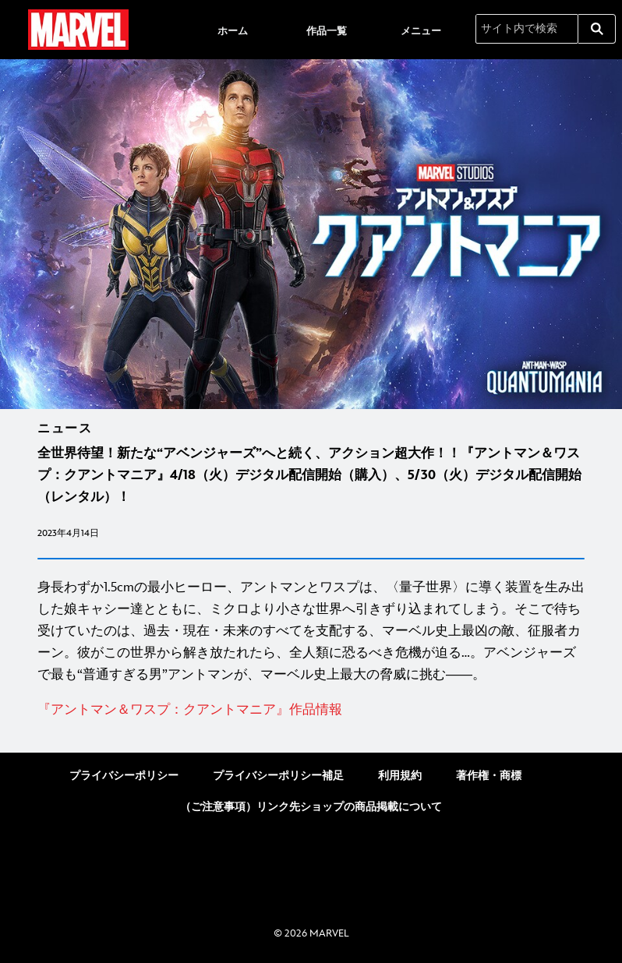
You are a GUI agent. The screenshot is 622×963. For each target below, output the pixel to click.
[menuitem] (232, 29)
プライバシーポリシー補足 (278, 775)
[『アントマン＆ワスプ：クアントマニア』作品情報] (311, 710)
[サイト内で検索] (526, 29)
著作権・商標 (488, 775)
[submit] (597, 29)
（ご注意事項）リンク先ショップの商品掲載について (311, 806)
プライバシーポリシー (123, 775)
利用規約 (400, 775)
